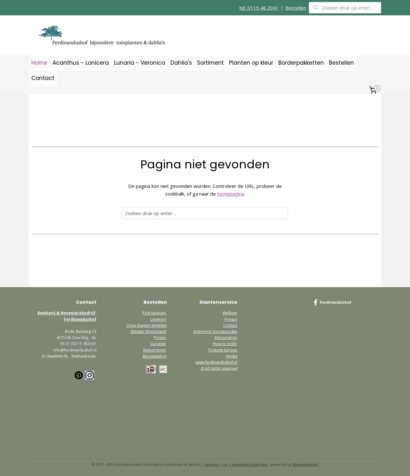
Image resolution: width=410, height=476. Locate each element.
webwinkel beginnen (249, 464)
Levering (158, 319)
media (231, 356)
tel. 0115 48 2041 (259, 7)
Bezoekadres (155, 356)
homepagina (230, 193)
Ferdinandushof (332, 302)
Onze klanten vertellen (147, 325)
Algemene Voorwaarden (215, 331)
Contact (42, 78)
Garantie (158, 343)
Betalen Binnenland (148, 331)
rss (225, 464)
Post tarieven (154, 313)
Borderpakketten (301, 63)
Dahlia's (181, 63)
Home (39, 63)
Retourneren (154, 350)
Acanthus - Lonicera (81, 63)
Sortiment (210, 63)
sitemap (211, 464)
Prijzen (160, 337)
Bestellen (295, 7)
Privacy (231, 319)
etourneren (227, 337)
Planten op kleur (251, 63)
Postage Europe (223, 350)
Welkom (230, 313)
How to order (225, 343)
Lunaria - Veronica (139, 63)
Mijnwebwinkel (305, 464)
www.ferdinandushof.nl (216, 362)
